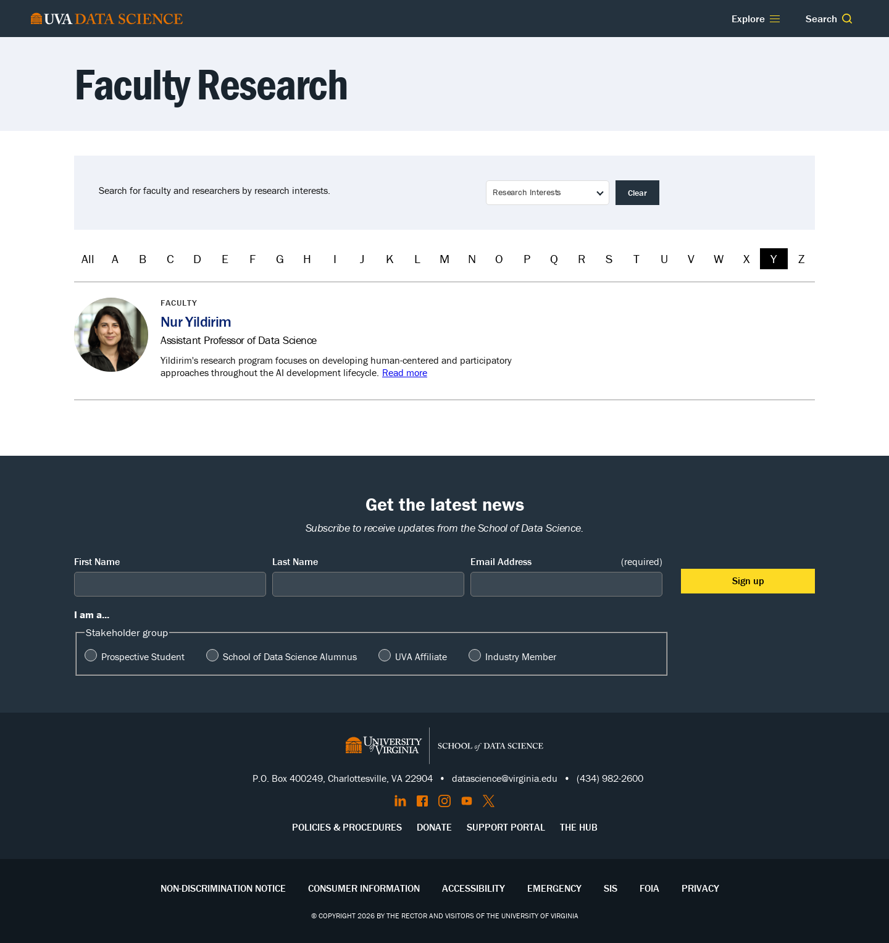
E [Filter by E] (225, 258)
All (87, 258)
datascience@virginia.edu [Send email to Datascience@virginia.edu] (504, 778)
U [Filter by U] (664, 258)
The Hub (579, 827)
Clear (637, 192)
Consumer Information (364, 888)
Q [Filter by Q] (554, 258)
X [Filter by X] (746, 258)
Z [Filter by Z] (801, 258)
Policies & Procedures (347, 827)
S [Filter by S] (609, 258)
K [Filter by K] (390, 258)
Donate (434, 827)
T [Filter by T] (636, 258)
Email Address (566, 561)
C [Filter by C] (170, 258)
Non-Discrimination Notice (223, 888)
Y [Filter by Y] (773, 258)
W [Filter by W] (719, 258)
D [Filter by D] (197, 258)
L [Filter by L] (417, 258)
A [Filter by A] (115, 258)
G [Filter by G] (280, 258)
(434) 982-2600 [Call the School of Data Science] (610, 778)
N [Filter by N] (472, 258)
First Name (97, 561)
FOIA (649, 888)
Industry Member (520, 656)
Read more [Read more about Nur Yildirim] (404, 372)
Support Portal (506, 827)
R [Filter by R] (581, 258)
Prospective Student (143, 656)
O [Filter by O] (499, 258)
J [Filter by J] (362, 258)
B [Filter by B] (142, 258)
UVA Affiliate (421, 656)
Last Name (295, 561)
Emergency (554, 888)
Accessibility (473, 888)
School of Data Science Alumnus (290, 656)
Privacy (700, 888)
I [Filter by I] (334, 258)
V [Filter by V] (691, 258)
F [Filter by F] (252, 258)
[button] (847, 18)
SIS (610, 888)
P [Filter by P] (527, 258)
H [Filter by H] (307, 258)
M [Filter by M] (444, 258)
